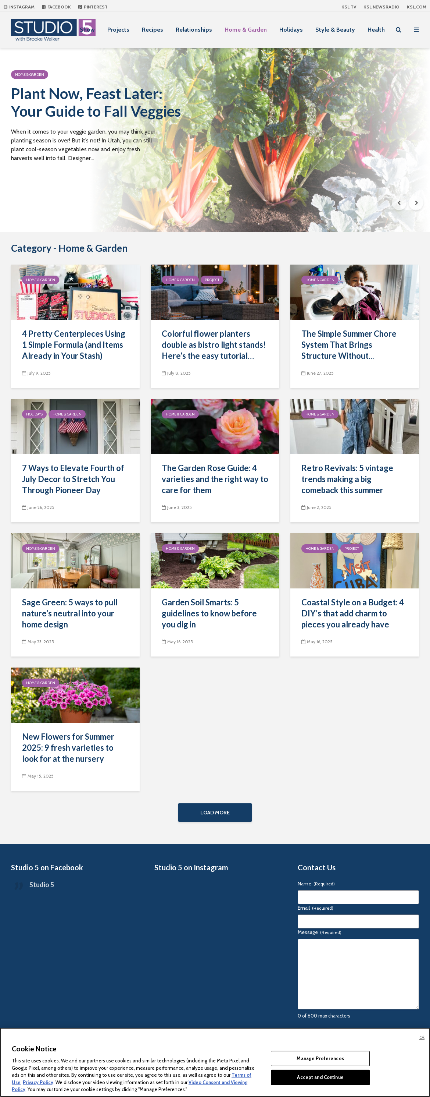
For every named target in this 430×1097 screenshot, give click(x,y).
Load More (215, 812)
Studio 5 (41, 885)
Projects (118, 29)
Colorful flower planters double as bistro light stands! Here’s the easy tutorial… (214, 345)
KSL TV (348, 7)
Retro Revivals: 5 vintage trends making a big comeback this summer (347, 479)
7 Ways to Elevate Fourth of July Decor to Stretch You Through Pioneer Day (73, 479)
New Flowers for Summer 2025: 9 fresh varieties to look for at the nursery (68, 748)
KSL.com (416, 7)
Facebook (56, 7)
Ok (421, 1037)
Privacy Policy (38, 1082)
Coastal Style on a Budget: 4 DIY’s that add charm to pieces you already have (352, 613)
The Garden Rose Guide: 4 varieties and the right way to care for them (215, 479)
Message (319, 932)
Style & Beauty (335, 29)
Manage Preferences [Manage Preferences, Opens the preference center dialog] (320, 1058)
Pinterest (93, 7)
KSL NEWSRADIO (381, 7)
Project (212, 279)
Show (87, 29)
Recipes (152, 29)
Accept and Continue (320, 1077)
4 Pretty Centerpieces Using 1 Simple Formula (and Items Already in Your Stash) (73, 345)
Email (315, 908)
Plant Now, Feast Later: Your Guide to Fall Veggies (96, 102)
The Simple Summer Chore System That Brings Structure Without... (349, 345)
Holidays (291, 29)
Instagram (19, 7)
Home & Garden (246, 29)
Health (376, 29)
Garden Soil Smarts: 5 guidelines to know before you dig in (209, 613)
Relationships (194, 29)
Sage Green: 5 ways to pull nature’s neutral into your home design (70, 613)
